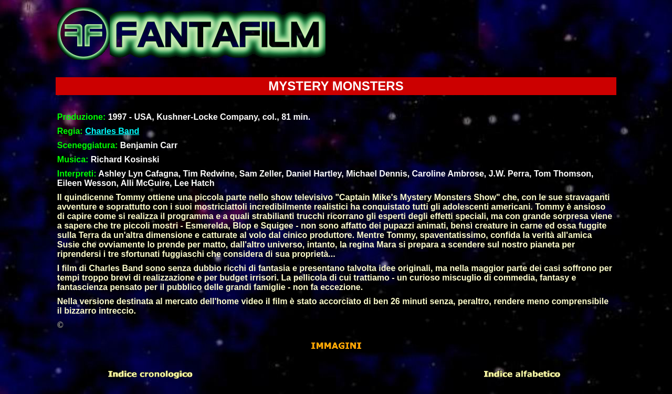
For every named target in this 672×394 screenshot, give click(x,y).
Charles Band (112, 131)
